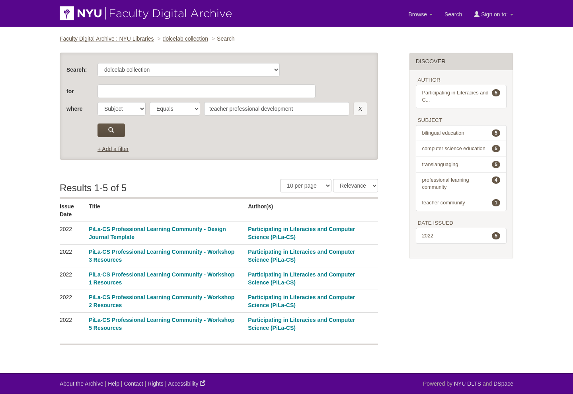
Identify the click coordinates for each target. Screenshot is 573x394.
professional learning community (461, 183)
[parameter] (121, 109)
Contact (133, 383)
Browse (420, 14)
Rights (156, 383)
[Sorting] (355, 185)
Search (453, 14)
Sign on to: (493, 14)
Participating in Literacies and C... (461, 96)
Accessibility (186, 383)
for (70, 91)
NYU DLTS (467, 383)
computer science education (461, 148)
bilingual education (461, 133)
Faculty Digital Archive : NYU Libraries (107, 38)
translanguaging (461, 164)
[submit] (111, 130)
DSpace (503, 383)
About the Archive (81, 383)
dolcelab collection (185, 38)
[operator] (175, 109)
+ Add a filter (113, 149)
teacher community (461, 202)
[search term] (276, 109)
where (74, 109)
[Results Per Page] (305, 185)
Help (113, 383)
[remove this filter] (360, 109)
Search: (76, 70)
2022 (461, 235)
